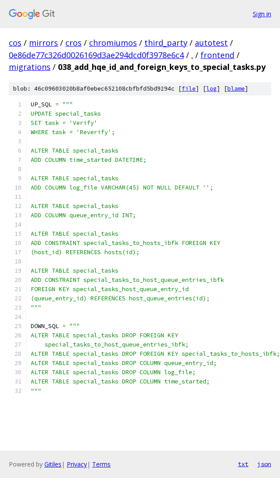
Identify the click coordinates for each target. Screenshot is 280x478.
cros (73, 42)
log (211, 88)
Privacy (77, 464)
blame (236, 88)
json (264, 464)
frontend (217, 55)
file (189, 88)
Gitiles (52, 464)
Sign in (262, 14)
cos (15, 42)
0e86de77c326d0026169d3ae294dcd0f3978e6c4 (96, 55)
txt (243, 464)
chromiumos (113, 42)
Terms (101, 464)
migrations (29, 67)
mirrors (43, 42)
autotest (211, 42)
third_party (165, 42)
